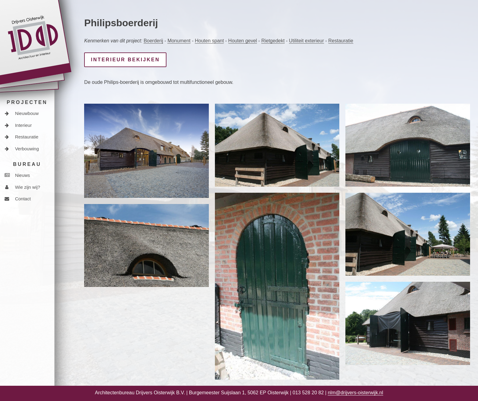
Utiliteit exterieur (306, 40)
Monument (179, 40)
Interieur (18, 125)
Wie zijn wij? (22, 187)
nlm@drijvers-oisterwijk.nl (355, 392)
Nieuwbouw (22, 113)
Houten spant (209, 40)
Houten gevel (242, 40)
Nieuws (17, 175)
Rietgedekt (273, 40)
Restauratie (21, 136)
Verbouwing (22, 148)
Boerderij (153, 40)
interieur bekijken (125, 59)
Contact (18, 198)
